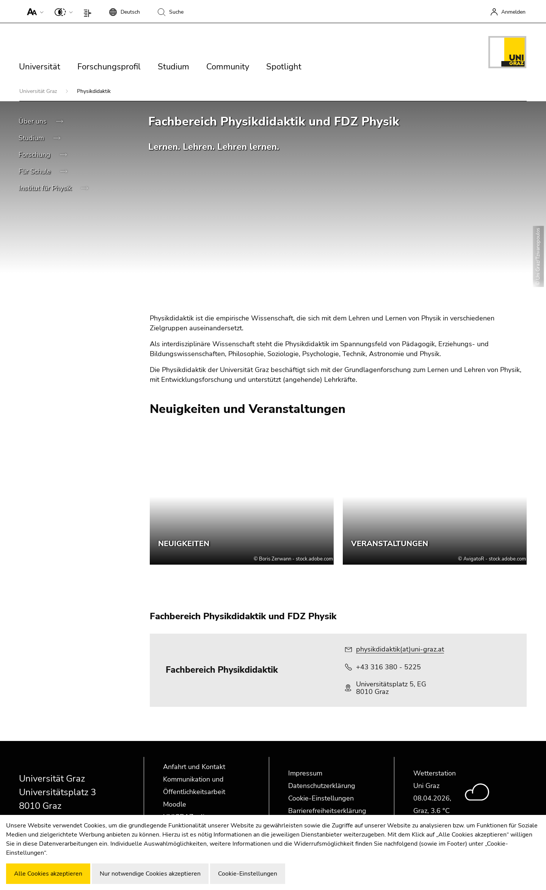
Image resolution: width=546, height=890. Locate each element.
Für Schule (36, 171)
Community (227, 66)
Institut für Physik (46, 188)
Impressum (305, 773)
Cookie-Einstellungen (321, 798)
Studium (173, 66)
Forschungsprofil (109, 66)
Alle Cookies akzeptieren (48, 874)
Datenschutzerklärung (321, 785)
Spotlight (283, 66)
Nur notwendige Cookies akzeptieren (150, 874)
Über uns (34, 121)
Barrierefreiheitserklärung (327, 810)
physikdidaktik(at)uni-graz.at (400, 649)
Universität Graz (38, 91)
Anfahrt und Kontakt (194, 766)
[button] (33, 11)
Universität (39, 66)
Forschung (35, 154)
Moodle (174, 804)
